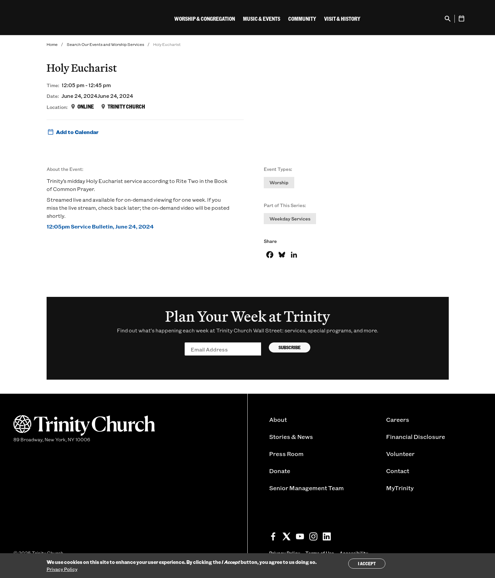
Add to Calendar (73, 132)
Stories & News (291, 437)
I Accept (367, 563)
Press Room (286, 454)
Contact (397, 471)
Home (52, 44)
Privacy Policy (62, 569)
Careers (397, 419)
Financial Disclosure (415, 437)
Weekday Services (289, 218)
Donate (279, 471)
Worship (279, 182)
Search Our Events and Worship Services (105, 44)
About (278, 419)
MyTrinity (400, 488)
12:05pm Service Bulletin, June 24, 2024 (100, 226)
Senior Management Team (306, 488)
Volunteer (400, 454)
